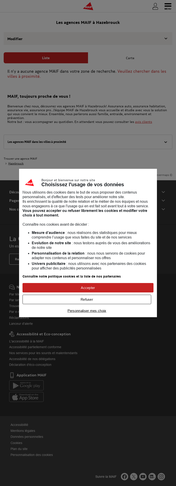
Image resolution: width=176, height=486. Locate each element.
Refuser (87, 299)
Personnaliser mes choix (87, 311)
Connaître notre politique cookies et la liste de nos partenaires (72, 276)
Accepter (88, 288)
